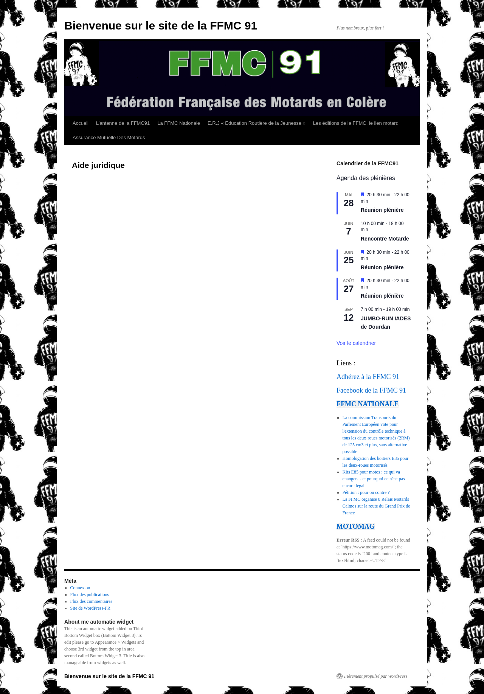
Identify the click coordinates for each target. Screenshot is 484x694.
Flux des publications (89, 594)
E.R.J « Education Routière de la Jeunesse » (257, 123)
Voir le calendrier (356, 343)
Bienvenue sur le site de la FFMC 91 (160, 25)
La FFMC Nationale (178, 123)
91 (395, 376)
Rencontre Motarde (385, 239)
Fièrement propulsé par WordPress (375, 676)
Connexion (80, 587)
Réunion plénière (382, 210)
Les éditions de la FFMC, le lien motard (356, 123)
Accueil (80, 123)
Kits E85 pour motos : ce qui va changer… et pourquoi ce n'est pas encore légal (374, 478)
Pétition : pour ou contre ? (366, 492)
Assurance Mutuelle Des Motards (109, 137)
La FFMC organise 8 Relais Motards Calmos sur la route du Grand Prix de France (376, 506)
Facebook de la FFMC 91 (371, 390)
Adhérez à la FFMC (364, 376)
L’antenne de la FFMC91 (123, 123)
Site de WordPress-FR (90, 608)
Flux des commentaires (91, 601)
